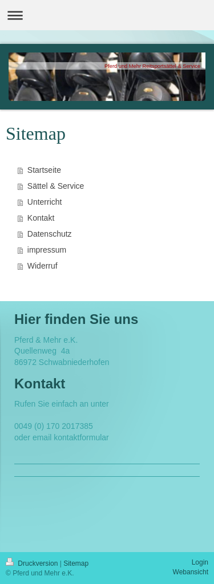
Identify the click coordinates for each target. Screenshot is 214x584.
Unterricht (44, 201)
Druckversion (33, 563)
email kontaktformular (71, 437)
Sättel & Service (55, 185)
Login (200, 562)
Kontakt (40, 217)
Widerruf (42, 265)
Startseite (44, 170)
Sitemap (75, 563)
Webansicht (190, 572)
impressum (46, 249)
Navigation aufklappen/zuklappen (107, 15)
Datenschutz (49, 233)
